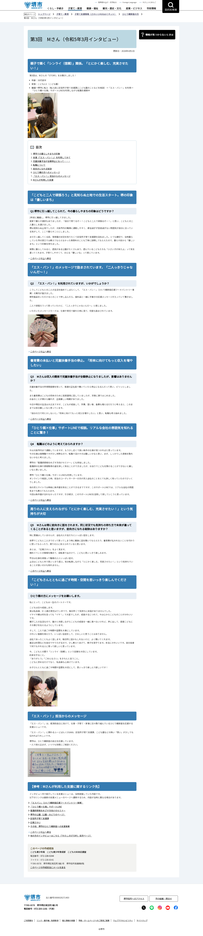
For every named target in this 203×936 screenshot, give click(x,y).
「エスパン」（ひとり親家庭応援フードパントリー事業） (56, 802)
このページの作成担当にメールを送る (48, 867)
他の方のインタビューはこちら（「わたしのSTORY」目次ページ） (61, 835)
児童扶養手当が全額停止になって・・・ (51, 161)
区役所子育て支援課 (39, 818)
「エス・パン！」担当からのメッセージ (51, 176)
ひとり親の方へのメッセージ (46, 172)
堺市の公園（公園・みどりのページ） (48, 814)
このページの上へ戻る (40, 258)
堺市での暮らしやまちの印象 (46, 153)
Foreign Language (130, 2)
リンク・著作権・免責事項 (47, 920)
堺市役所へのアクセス (134, 898)
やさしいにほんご (149, 2)
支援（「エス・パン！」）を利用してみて (51, 157)
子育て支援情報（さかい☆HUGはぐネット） (95, 14)
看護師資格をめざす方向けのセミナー (48, 810)
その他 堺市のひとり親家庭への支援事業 (50, 826)
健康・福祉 (92, 8)
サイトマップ (142, 920)
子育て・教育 (75, 8)
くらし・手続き (55, 8)
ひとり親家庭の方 (130, 14)
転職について (39, 164)
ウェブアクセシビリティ (123, 920)
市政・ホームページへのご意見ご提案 (94, 920)
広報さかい (35, 822)
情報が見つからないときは (159, 34)
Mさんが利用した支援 (43, 179)
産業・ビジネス (134, 8)
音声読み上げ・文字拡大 (107, 2)
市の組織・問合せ (163, 898)
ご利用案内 (28, 920)
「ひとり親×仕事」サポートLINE (46, 806)
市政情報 (151, 8)
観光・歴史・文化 (112, 8)
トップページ (44, 14)
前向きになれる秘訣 (42, 168)
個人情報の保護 (68, 920)
